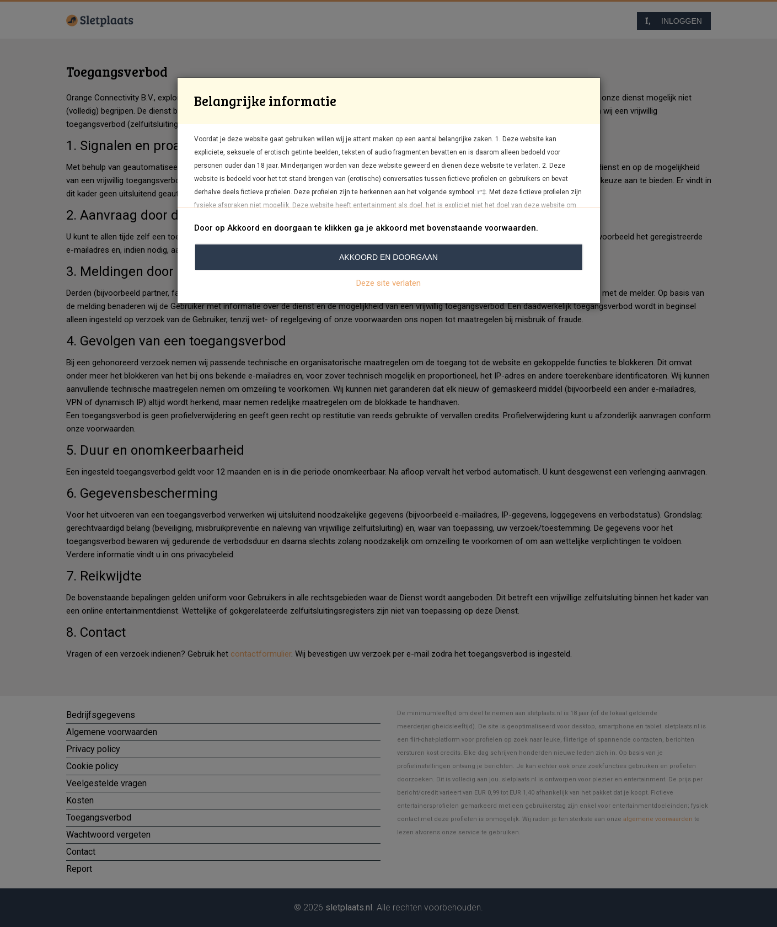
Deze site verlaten (388, 283)
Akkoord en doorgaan (388, 257)
